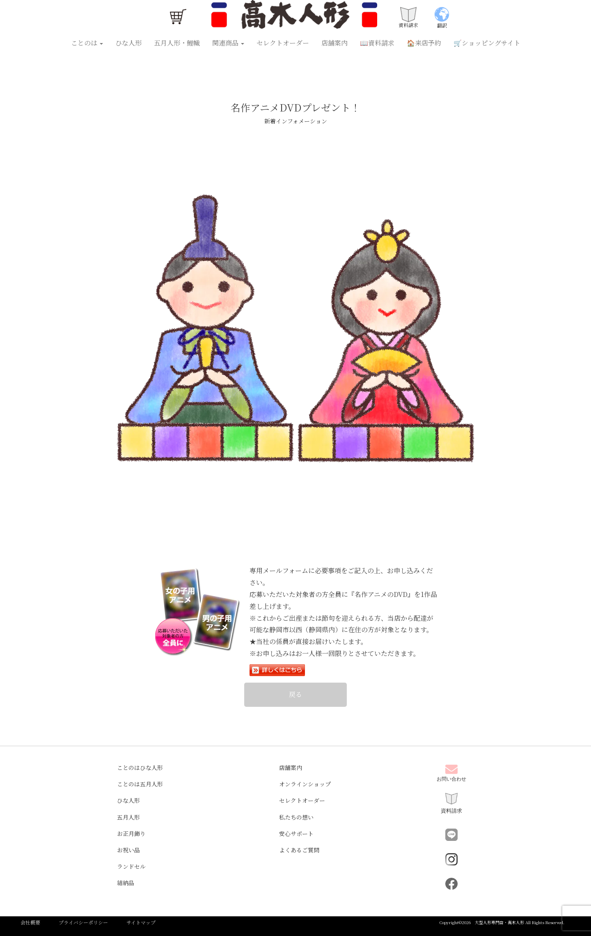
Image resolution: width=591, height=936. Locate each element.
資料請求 (451, 803)
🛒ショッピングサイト (487, 43)
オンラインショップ (305, 784)
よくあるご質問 (299, 850)
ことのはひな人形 (140, 767)
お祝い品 (128, 850)
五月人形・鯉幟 (177, 43)
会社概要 (30, 922)
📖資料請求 (377, 43)
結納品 (125, 883)
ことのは (87, 43)
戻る (295, 694)
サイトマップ (141, 922)
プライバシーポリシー (83, 922)
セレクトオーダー (283, 43)
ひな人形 (128, 43)
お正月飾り (131, 833)
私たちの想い (296, 817)
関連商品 (228, 43)
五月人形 (128, 817)
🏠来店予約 (424, 43)
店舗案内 (334, 43)
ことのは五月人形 (140, 784)
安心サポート (296, 833)
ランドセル (131, 866)
